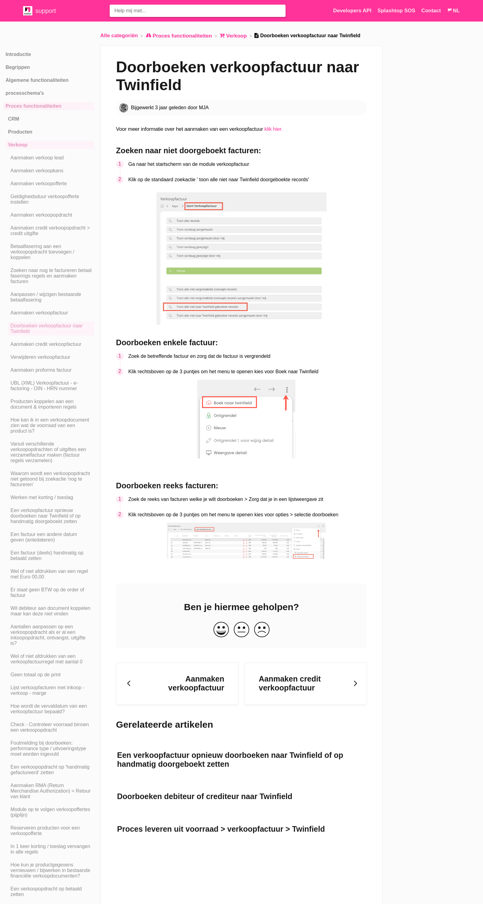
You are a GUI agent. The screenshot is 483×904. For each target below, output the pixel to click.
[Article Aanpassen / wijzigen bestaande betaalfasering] (48, 297)
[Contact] (432, 10)
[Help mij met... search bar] (198, 11)
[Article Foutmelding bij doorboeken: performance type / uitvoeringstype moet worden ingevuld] (48, 748)
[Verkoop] (234, 35)
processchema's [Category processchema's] (25, 93)
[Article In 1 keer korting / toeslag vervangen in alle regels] (48, 849)
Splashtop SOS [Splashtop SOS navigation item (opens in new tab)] (397, 11)
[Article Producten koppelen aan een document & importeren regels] (48, 404)
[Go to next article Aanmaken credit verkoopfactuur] (306, 683)
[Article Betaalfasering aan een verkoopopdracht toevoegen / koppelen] (48, 252)
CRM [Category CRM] (13, 119)
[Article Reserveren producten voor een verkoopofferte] (48, 831)
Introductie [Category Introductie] (18, 54)
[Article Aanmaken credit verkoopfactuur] (48, 344)
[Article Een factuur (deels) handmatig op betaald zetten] (48, 555)
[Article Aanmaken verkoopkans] (48, 171)
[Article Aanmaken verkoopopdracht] (48, 215)
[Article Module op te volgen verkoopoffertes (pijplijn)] (48, 812)
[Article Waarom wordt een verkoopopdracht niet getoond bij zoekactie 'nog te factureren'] (48, 479)
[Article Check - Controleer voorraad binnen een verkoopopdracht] (48, 727)
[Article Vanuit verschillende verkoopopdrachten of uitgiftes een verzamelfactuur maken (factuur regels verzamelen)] (48, 452)
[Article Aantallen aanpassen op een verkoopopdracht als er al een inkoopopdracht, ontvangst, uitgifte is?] (48, 635)
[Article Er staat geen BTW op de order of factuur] (48, 592)
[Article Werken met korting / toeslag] (48, 498)
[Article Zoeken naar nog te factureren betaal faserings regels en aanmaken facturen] (48, 276)
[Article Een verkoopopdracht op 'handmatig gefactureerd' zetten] (48, 770)
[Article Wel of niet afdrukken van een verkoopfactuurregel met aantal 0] (48, 659)
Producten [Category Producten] (20, 131)
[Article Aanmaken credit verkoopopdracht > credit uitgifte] (48, 231)
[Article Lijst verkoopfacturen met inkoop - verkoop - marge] (48, 690)
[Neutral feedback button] (241, 630)
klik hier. (273, 129)
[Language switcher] (453, 10)
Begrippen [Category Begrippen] (18, 67)
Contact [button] (431, 11)
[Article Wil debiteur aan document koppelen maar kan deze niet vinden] (48, 611)
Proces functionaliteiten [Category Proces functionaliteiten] (33, 106)
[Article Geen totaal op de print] (48, 675)
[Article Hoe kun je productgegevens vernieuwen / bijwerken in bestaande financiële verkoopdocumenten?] (48, 870)
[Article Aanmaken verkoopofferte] (48, 184)
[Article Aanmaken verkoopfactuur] (48, 313)
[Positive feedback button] (221, 630)
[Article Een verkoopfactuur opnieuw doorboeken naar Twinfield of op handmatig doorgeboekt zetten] (48, 516)
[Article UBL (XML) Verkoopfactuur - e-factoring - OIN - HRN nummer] (48, 386)
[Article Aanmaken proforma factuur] (48, 370)
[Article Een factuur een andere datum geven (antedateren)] (48, 537)
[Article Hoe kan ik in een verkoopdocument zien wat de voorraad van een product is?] (48, 425)
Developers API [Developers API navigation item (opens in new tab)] (353, 11)
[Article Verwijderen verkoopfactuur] (48, 357)
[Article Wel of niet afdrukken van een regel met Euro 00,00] (48, 574)
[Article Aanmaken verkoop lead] (48, 158)
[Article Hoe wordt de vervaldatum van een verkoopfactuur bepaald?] (48, 709)
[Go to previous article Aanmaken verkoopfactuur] (177, 683)
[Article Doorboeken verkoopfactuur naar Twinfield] (48, 328)
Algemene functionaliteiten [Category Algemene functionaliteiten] (37, 80)
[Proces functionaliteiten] (179, 35)
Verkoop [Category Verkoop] (17, 144)
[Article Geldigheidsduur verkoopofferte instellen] (48, 199)
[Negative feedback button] (261, 630)
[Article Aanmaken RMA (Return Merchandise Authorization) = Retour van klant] (48, 791)
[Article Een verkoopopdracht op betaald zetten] (48, 891)
